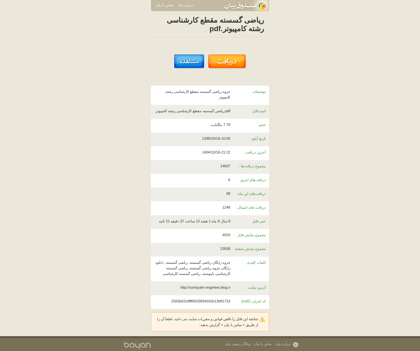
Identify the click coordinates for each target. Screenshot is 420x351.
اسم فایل (259, 111)
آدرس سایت (257, 287)
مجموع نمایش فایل (252, 235)
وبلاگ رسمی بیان (237, 344)
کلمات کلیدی (256, 262)
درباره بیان (185, 5)
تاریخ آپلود (258, 138)
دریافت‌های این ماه (252, 194)
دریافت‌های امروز (253, 180)
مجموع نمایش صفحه (250, 249)
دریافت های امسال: (251, 207)
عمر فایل (259, 221)
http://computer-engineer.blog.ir (205, 287)
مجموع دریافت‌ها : (252, 166)
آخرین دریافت (255, 152)
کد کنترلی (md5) (253, 301)
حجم (262, 125)
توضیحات (259, 91)
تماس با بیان (165, 5)
